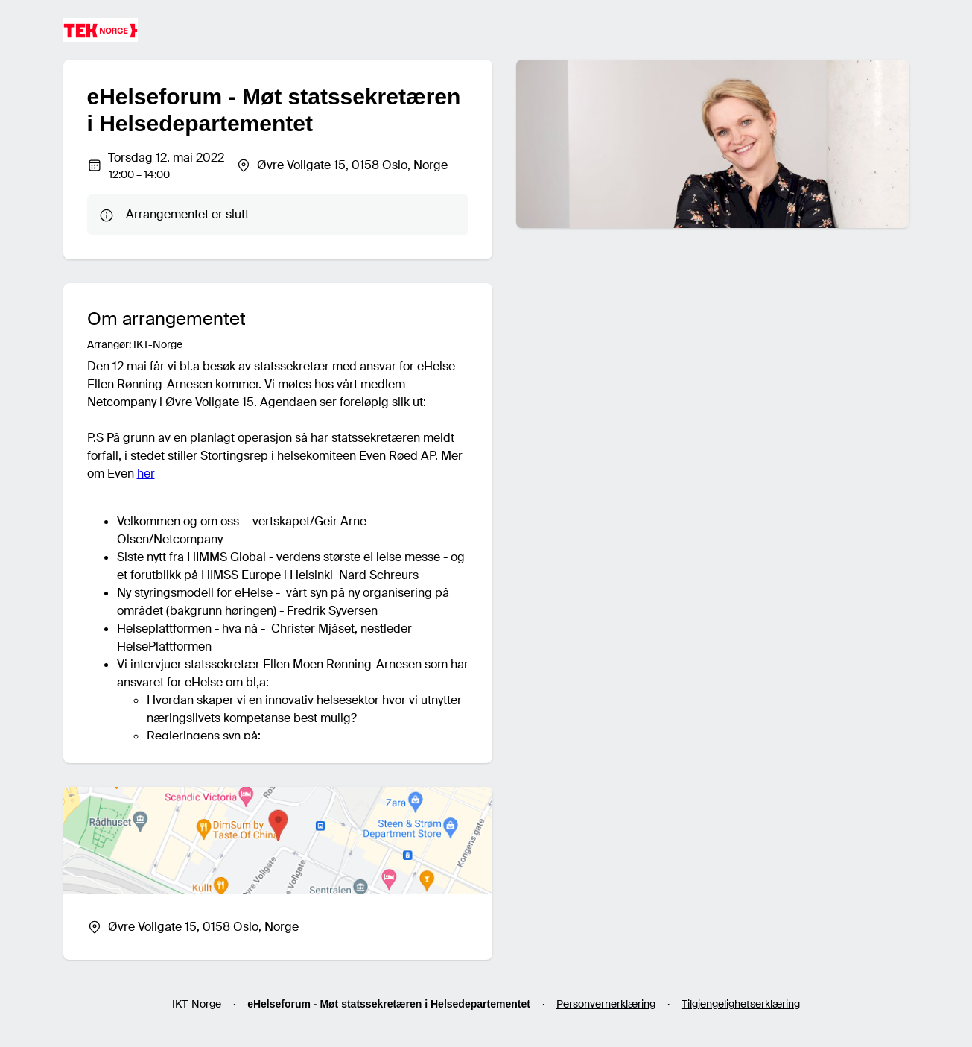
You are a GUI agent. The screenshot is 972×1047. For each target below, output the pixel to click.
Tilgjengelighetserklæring (741, 1003)
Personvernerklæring (605, 1003)
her (146, 473)
